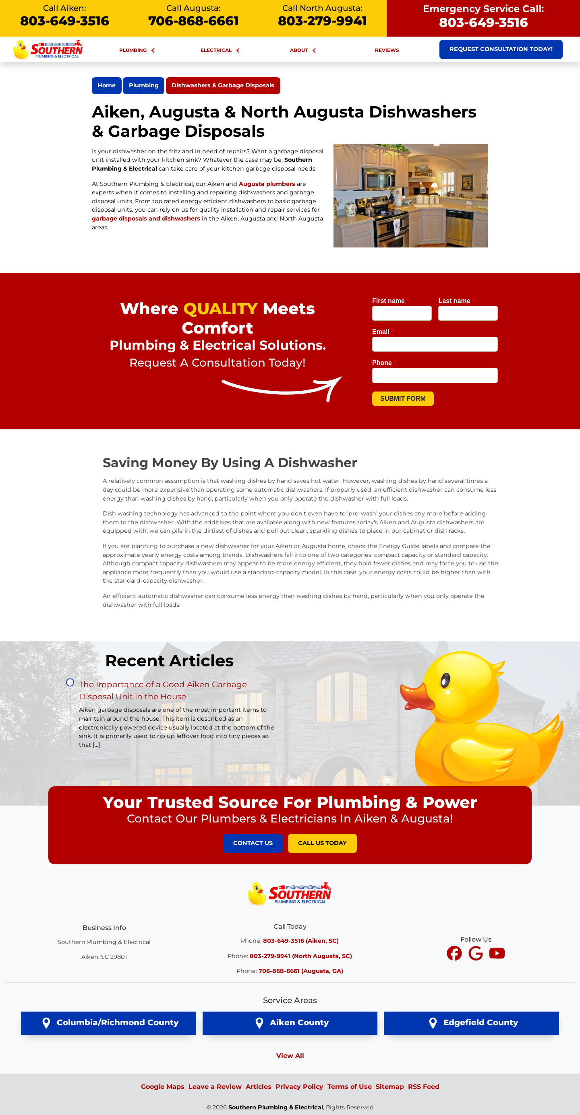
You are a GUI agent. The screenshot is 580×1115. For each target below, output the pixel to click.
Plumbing (144, 85)
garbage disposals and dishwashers (146, 218)
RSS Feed (423, 1086)
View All (290, 1055)
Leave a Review (215, 1086)
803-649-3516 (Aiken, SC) (301, 940)
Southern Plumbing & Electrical (275, 1107)
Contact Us (253, 843)
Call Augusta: (193, 16)
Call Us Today (322, 843)
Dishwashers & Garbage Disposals (223, 85)
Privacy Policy (299, 1086)
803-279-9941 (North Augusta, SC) (301, 956)
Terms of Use (349, 1086)
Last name (456, 300)
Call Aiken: (64, 16)
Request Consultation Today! (501, 49)
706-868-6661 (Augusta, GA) (301, 971)
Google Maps (162, 1086)
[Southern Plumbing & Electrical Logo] (290, 893)
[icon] (455, 954)
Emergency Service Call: (483, 16)
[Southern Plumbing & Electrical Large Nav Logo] (48, 48)
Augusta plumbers (267, 184)
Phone (384, 362)
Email (383, 331)
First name (390, 300)
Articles (258, 1086)
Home (106, 85)
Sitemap (390, 1086)
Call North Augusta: (322, 16)
